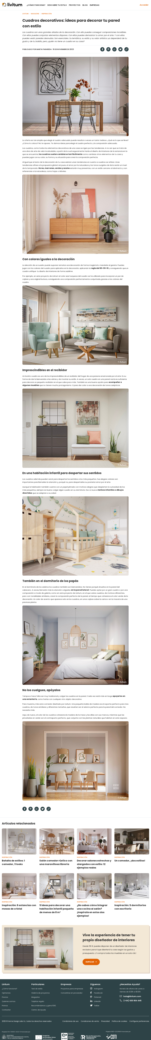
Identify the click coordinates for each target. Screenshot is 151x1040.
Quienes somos (8, 1001)
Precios (5, 997)
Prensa (5, 1005)
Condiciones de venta (90, 1021)
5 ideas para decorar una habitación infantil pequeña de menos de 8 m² (56, 909)
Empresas (94, 5)
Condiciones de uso (70, 1021)
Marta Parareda (44, 49)
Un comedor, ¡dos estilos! (129, 860)
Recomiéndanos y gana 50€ (43, 1005)
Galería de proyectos (40, 993)
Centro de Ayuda (38, 1010)
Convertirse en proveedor (71, 993)
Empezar (91, 962)
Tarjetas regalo (37, 1001)
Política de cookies (119, 1021)
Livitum (25, 14)
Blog (85, 5)
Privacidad (105, 1021)
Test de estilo (36, 989)
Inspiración (47, 14)
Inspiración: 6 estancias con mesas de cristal (19, 907)
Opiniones (6, 993)
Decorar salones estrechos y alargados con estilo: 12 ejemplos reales (94, 864)
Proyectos (74, 5)
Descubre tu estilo (57, 5)
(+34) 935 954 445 (131, 1000)
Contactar (6, 1010)
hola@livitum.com (130, 996)
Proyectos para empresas (72, 989)
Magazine (35, 14)
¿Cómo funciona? (36, 5)
